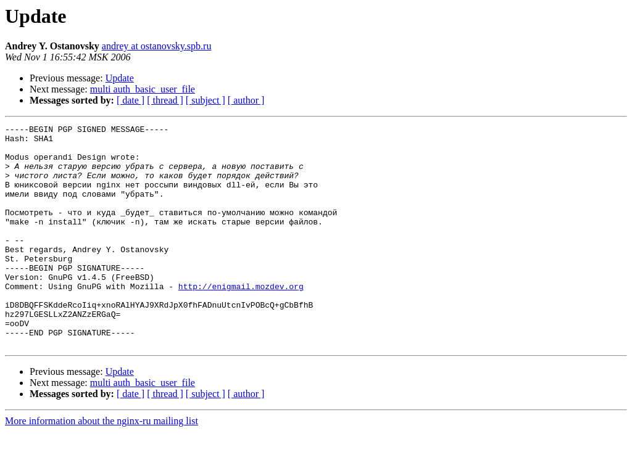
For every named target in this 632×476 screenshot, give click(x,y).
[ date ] (130, 100)
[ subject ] (205, 100)
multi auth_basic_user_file (142, 89)
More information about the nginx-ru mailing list (101, 465)
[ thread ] (165, 100)
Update (120, 78)
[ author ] (246, 100)
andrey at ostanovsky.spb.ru (157, 46)
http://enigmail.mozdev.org (241, 319)
